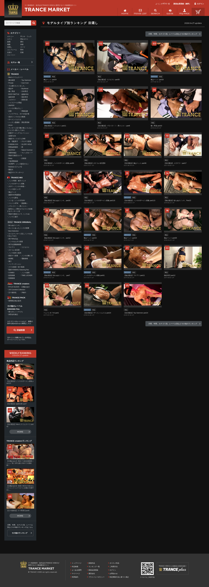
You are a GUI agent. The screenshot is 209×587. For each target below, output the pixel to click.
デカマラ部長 (26, 141)
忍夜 (10, 111)
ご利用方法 (114, 566)
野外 (22, 50)
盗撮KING (25, 94)
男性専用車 (25, 122)
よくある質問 (76, 570)
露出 (22, 42)
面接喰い (24, 203)
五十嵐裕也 (12, 292)
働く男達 (11, 91)
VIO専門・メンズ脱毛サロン (18, 164)
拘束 (22, 44)
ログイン (200, 4)
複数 (8, 44)
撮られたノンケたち (15, 312)
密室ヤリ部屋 (13, 255)
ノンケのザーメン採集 (16, 183)
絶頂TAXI (11, 150)
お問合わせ (114, 573)
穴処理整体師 (13, 161)
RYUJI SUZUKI (13, 287)
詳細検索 (21, 330)
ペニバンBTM (13, 203)
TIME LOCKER (26, 275)
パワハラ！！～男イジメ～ (18, 206)
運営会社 (92, 573)
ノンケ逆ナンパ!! (14, 189)
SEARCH (155, 13)
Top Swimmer (26, 80)
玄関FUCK (12, 136)
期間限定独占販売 (14, 301)
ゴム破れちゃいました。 (17, 86)
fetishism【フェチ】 (15, 167)
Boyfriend (24, 88)
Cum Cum (25, 83)
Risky (10, 158)
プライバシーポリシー (97, 577)
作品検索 (75, 566)
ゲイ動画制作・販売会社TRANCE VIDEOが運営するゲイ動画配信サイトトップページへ (47, 9)
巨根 (22, 52)
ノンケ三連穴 (13, 217)
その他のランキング (19, 533)
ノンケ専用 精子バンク (17, 181)
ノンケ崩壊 (25, 272)
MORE (20, 432)
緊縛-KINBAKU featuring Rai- (18, 270)
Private (10, 83)
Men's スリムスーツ (15, 77)
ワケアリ (11, 247)
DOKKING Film (13, 309)
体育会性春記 (13, 314)
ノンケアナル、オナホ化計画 (18, 114)
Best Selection (13, 231)
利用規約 (75, 577)
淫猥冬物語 (12, 153)
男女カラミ (24, 39)
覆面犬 (10, 169)
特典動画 (11, 278)
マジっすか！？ (27, 153)
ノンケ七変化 (13, 198)
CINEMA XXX (13, 144)
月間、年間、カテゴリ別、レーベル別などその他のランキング (172, 34)
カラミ (9, 39)
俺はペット (12, 192)
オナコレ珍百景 (14, 250)
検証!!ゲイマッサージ (16, 172)
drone (10, 125)
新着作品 (92, 563)
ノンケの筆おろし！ (15, 108)
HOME (124, 13)
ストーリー (11, 55)
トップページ (76, 563)
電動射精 (24, 258)
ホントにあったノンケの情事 (18, 228)
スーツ (22, 47)
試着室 (23, 158)
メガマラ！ (12, 100)
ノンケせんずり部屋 (15, 241)
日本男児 (24, 91)
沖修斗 (23, 292)
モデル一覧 (15, 62)
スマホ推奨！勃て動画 (16, 267)
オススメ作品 (114, 563)
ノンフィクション (14, 264)
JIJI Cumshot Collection (16, 289)
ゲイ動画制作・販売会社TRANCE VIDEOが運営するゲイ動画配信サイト (51, 5)
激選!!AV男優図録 (14, 195)
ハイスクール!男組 (15, 102)
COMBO (11, 272)
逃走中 (10, 88)
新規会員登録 (93, 570)
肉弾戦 (10, 258)
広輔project (25, 287)
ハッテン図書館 (14, 122)
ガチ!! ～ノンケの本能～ (17, 186)
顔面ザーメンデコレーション (18, 133)
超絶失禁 (11, 97)
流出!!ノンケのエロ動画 (16, 117)
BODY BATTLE (13, 94)
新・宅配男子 (13, 141)
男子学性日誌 (13, 239)
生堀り (9, 52)
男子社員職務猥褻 (14, 244)
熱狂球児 (24, 97)
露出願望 (11, 80)
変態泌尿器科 (13, 147)
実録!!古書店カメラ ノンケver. (19, 214)
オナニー (10, 36)
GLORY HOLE (26, 144)
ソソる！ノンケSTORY (16, 200)
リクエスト (25, 247)
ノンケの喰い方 (27, 255)
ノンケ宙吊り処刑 (14, 253)
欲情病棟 (11, 275)
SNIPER (11, 105)
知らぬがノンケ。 (14, 225)
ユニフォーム (12, 50)
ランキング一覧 (94, 566)
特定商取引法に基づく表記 (119, 577)
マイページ (76, 573)
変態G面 (24, 100)
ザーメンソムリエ (14, 119)
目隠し (9, 47)
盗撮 (8, 42)
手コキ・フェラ (25, 36)
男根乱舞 (24, 111)
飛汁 (10, 261)
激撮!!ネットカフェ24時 (16, 138)
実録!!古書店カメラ (15, 155)
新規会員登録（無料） (182, 4)
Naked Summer (27, 150)
